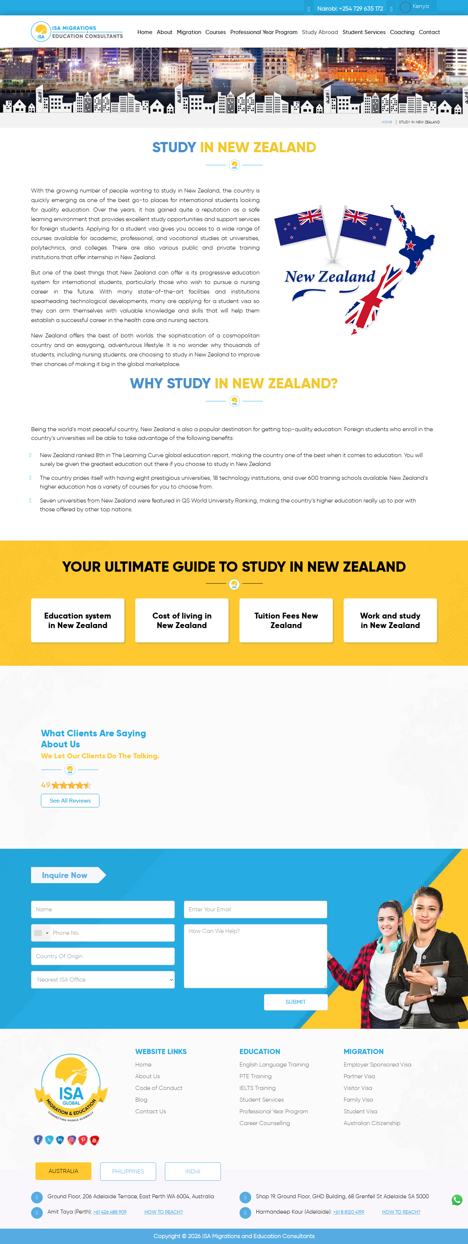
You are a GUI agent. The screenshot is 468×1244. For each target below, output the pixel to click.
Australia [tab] (63, 1171)
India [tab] (192, 1171)
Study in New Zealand (419, 122)
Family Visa (358, 1099)
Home (387, 122)
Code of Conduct (158, 1087)
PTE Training (255, 1076)
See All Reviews (34, 800)
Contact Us (150, 1111)
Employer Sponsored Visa (377, 1064)
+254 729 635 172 (361, 8)
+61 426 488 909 (110, 1212)
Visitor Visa (358, 1087)
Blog (141, 1099)
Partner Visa (359, 1076)
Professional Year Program (273, 1111)
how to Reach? (163, 1212)
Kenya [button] (414, 7)
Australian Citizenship (372, 1123)
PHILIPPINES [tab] (128, 1171)
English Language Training (274, 1064)
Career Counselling (264, 1123)
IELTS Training (257, 1087)
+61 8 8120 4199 (348, 1212)
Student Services (261, 1099)
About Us (147, 1076)
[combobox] (40, 933)
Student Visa (360, 1111)
